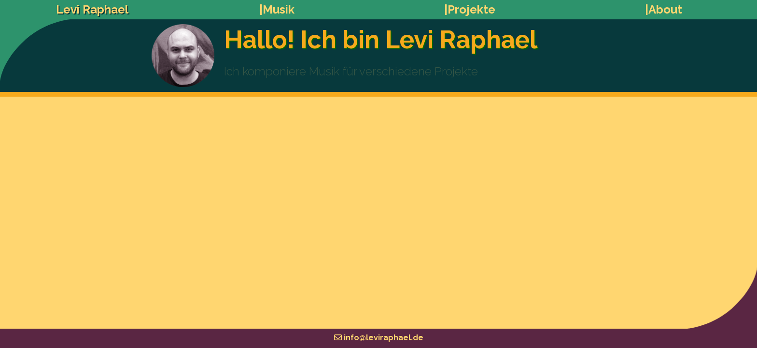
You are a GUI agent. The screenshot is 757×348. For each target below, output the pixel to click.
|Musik (276, 9)
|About (663, 9)
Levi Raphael (92, 9)
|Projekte (469, 9)
